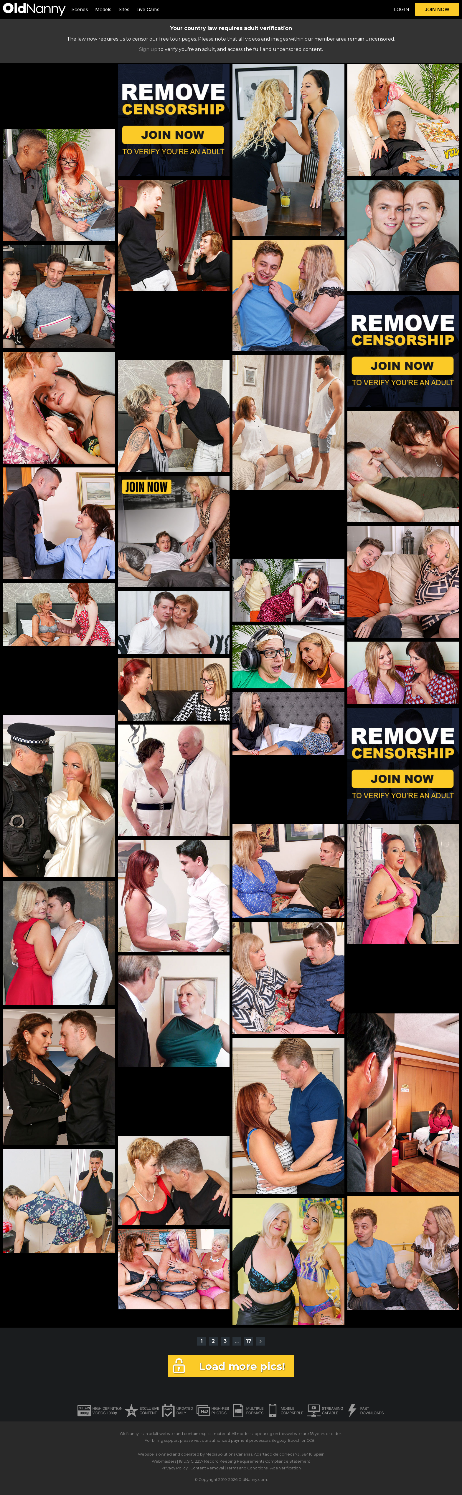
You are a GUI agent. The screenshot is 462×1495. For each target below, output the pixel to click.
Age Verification (285, 1468)
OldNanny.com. (253, 1479)
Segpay (278, 1440)
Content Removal (207, 1468)
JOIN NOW (437, 9)
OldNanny (129, 1433)
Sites (123, 9)
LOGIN (401, 9)
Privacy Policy (174, 1468)
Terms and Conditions (247, 1468)
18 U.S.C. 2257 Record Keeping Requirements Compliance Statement (244, 1461)
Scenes (79, 9)
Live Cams (147, 9)
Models (103, 9)
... (237, 1341)
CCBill (311, 1440)
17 (248, 1341)
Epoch (294, 1440)
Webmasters (164, 1461)
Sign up (148, 49)
